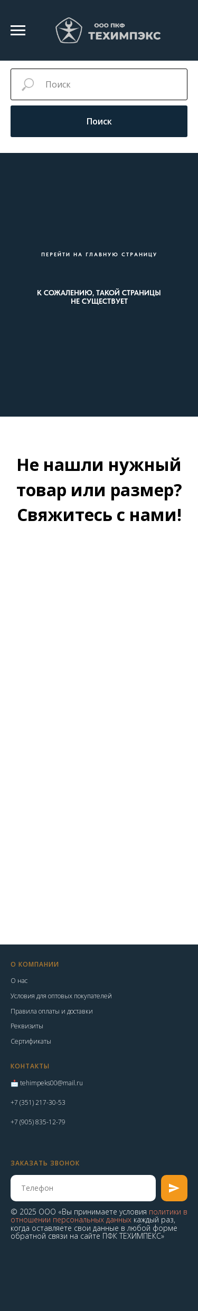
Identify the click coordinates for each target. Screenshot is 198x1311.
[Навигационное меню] (18, 30)
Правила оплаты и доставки (52, 1011)
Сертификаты (31, 1041)
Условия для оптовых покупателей (61, 995)
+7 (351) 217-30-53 (38, 1102)
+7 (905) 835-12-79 (38, 1121)
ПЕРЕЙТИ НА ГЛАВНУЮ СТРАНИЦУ (99, 254)
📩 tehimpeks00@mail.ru (47, 1082)
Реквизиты (27, 1025)
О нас (19, 980)
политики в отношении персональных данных (99, 1216)
